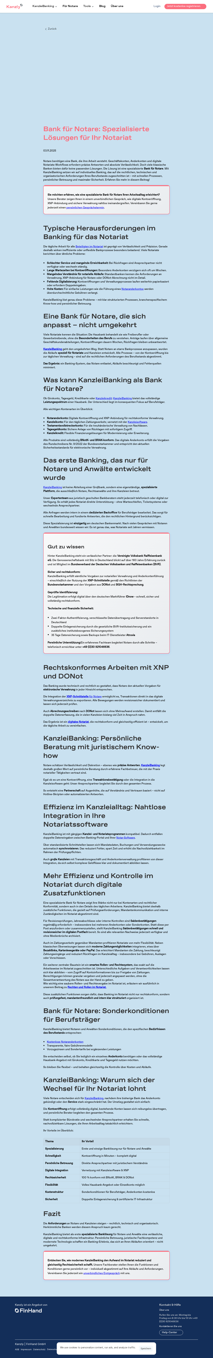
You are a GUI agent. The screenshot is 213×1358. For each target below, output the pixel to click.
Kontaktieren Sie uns (170, 1326)
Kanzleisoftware (137, 422)
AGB (17, 1349)
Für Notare (70, 6)
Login (157, 6)
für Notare (84, 696)
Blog (102, 6)
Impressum (26, 1349)
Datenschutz (39, 1349)
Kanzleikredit (104, 398)
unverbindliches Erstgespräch (101, 1273)
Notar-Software (125, 838)
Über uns (117, 6)
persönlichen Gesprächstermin (85, 207)
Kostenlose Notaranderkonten (65, 1042)
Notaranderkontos (132, 289)
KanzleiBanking (122, 398)
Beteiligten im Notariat (89, 246)
